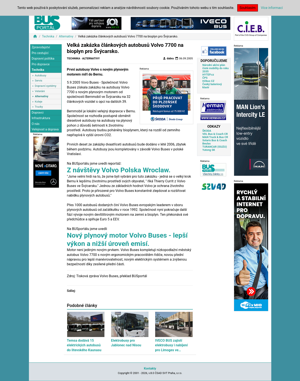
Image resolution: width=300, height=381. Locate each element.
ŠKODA (206, 130)
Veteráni (40, 91)
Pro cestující (40, 53)
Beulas (206, 143)
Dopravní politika (43, 58)
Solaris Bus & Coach (214, 140)
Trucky (39, 106)
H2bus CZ (208, 81)
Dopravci (38, 112)
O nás (36, 124)
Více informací (272, 8)
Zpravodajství (41, 47)
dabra (168, 58)
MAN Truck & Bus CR (215, 137)
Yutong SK (208, 149)
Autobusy (40, 75)
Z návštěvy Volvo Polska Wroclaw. (119, 170)
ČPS (205, 77)
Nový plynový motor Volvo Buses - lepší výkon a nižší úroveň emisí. (127, 239)
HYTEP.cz (208, 74)
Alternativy (66, 36)
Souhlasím (248, 8)
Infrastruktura (41, 118)
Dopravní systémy (45, 85)
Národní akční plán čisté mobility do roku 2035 (215, 68)
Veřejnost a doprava (45, 129)
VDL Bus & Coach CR (215, 134)
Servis (38, 80)
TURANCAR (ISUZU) (214, 146)
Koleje (38, 101)
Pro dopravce (41, 64)
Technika (48, 36)
